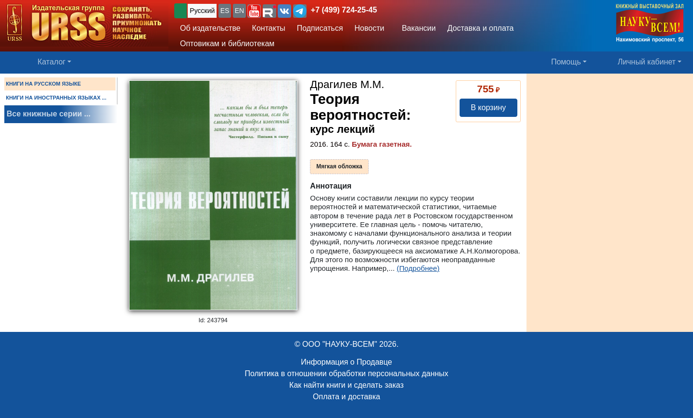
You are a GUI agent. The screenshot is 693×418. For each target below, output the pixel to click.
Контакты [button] (268, 28)
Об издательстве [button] (210, 28)
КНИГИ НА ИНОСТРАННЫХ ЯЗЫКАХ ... (56, 98)
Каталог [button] (51, 62)
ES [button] (225, 10)
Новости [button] (370, 28)
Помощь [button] (566, 62)
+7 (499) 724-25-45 (344, 10)
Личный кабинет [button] (647, 62)
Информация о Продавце (346, 362)
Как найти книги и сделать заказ (346, 385)
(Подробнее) (418, 268)
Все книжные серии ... (48, 114)
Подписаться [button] (320, 28)
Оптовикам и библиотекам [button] (227, 43)
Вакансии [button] (416, 28)
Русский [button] (202, 10)
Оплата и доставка (346, 397)
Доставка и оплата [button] (480, 28)
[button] (254, 11)
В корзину (488, 107)
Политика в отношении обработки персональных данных (346, 373)
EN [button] (239, 10)
